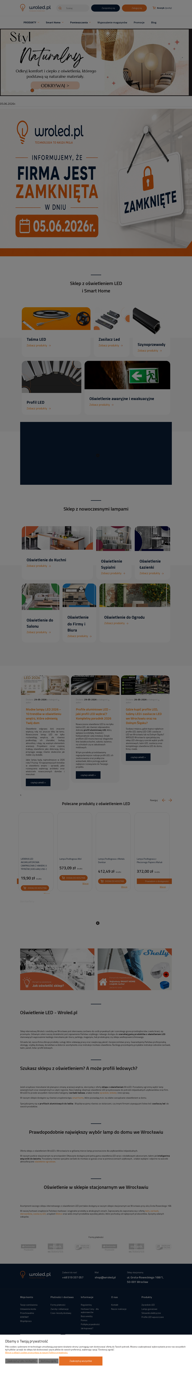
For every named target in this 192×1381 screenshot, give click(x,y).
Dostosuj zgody (48, 1361)
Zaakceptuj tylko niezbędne (21, 1361)
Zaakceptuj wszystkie (81, 1361)
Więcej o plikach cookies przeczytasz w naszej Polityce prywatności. (36, 1352)
